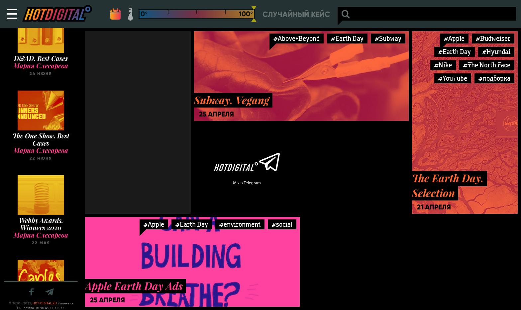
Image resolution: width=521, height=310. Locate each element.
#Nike (443, 64)
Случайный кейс (296, 14)
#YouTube (452, 78)
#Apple (454, 38)
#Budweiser (493, 38)
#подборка (494, 78)
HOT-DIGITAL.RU (45, 303)
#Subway (388, 38)
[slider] (254, 14)
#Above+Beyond (296, 38)
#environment (239, 224)
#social (282, 224)
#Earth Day (347, 38)
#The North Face (486, 64)
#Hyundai (496, 51)
